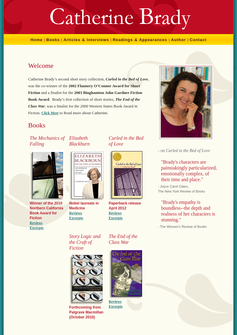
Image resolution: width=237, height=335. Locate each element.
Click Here (49, 113)
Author (178, 39)
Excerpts (36, 228)
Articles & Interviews (86, 39)
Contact (198, 39)
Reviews (36, 223)
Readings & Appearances (140, 39)
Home (37, 39)
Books (53, 39)
